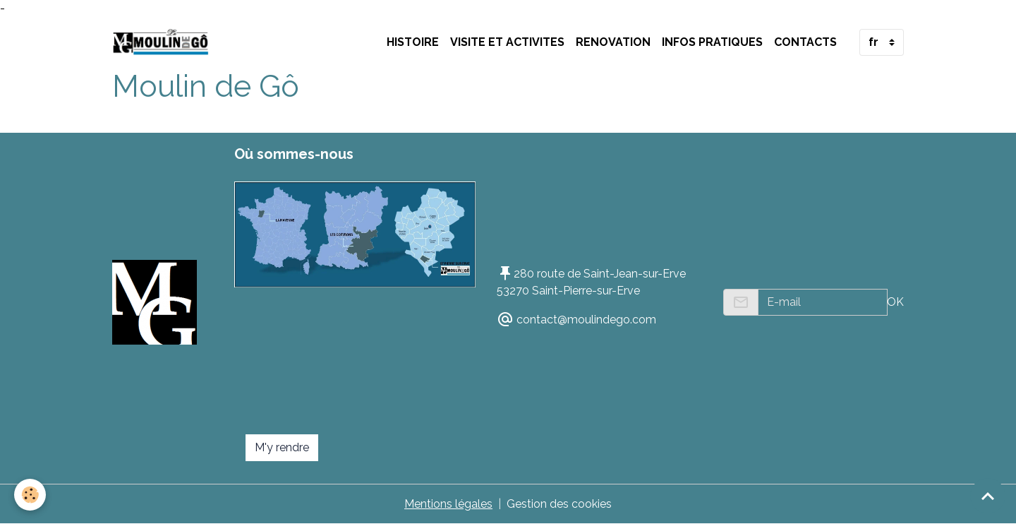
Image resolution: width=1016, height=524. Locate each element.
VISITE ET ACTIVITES (507, 42)
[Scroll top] (987, 495)
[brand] (163, 42)
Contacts (805, 42)
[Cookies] (30, 495)
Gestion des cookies (559, 504)
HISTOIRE (413, 42)
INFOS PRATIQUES (712, 42)
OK (895, 302)
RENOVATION (613, 42)
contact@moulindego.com (586, 319)
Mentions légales (448, 504)
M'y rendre (282, 447)
